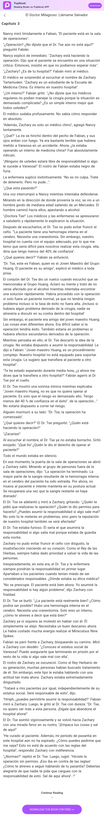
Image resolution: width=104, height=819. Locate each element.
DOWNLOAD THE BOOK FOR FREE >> (52, 809)
